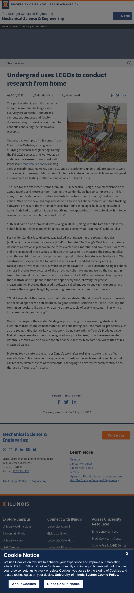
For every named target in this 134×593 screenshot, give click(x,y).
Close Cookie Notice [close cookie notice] (63, 584)
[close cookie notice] (127, 553)
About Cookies (24, 584)
